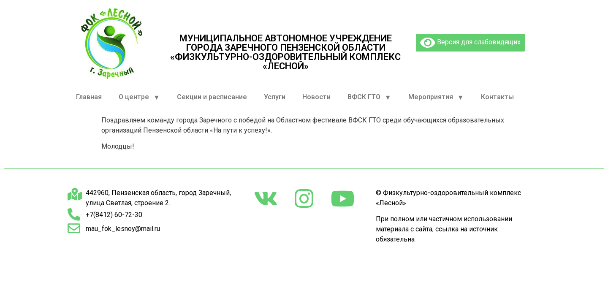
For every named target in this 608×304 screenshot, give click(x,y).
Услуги (274, 97)
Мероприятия (436, 97)
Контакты (497, 97)
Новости (316, 97)
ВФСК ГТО (369, 97)
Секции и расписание (212, 97)
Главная (89, 97)
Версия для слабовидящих (470, 42)
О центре (139, 97)
